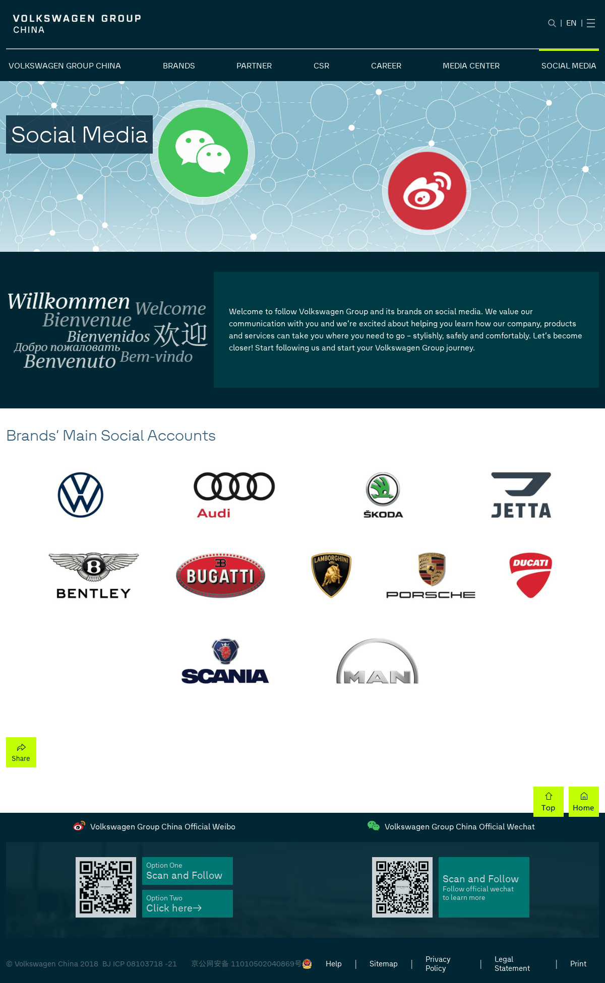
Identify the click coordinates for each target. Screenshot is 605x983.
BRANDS (179, 66)
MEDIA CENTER (471, 66)
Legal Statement (512, 964)
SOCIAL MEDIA (568, 66)
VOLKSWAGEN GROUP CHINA (65, 66)
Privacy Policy (438, 964)
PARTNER (254, 66)
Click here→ (174, 908)
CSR (321, 66)
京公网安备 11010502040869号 (246, 963)
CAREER (386, 66)
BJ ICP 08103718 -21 (139, 963)
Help (334, 963)
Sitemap (384, 963)
